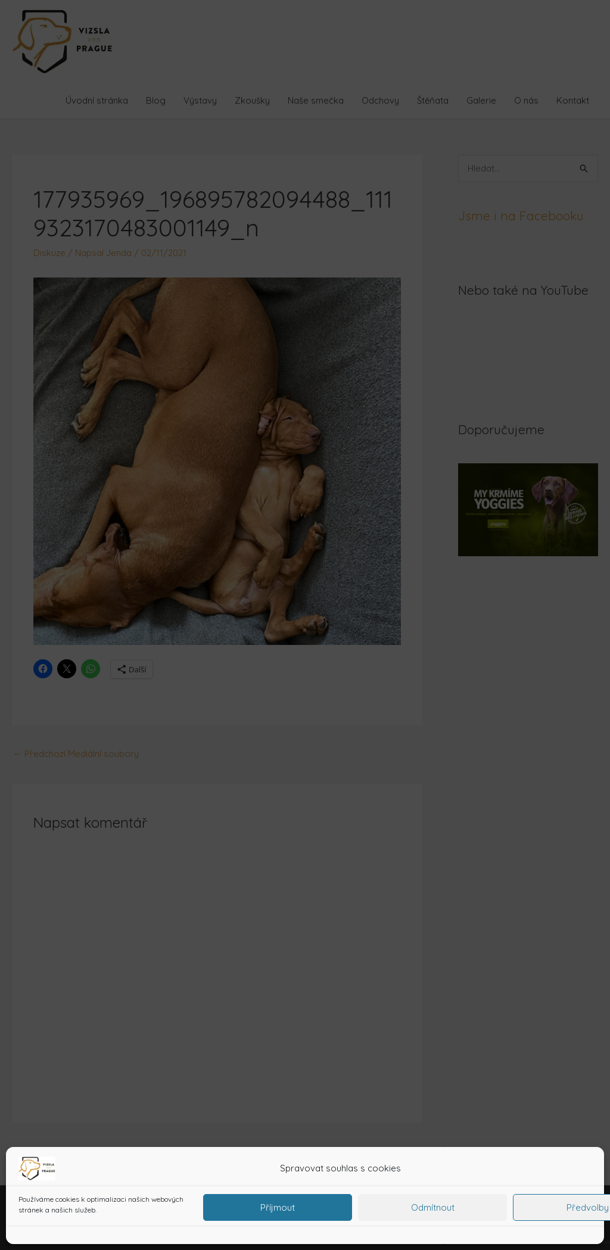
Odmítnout (433, 1207)
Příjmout (277, 1207)
